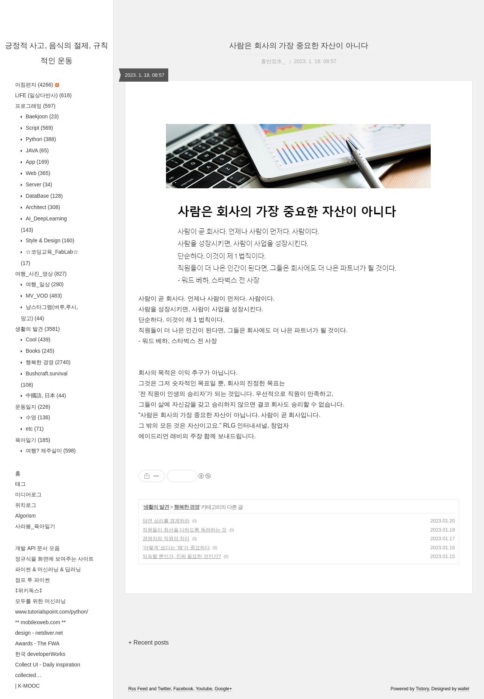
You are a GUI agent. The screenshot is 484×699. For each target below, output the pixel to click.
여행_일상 (44, 284)
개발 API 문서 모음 (37, 548)
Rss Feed (137, 688)
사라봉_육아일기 (35, 526)
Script (38, 128)
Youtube (204, 688)
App (36, 162)
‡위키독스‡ (28, 590)
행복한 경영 (47, 362)
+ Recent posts (148, 642)
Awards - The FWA (37, 643)
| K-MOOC (27, 686)
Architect (42, 207)
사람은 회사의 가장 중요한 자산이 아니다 (298, 45)
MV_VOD (43, 296)
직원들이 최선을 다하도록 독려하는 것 (184, 530)
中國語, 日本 (45, 395)
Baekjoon (41, 116)
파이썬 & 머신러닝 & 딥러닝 (48, 569)
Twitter (164, 688)
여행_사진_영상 (41, 274)
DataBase (43, 196)
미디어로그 (28, 494)
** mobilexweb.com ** (40, 622)
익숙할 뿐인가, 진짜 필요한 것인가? (182, 556)
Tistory (422, 688)
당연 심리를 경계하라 (166, 521)
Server (38, 184)
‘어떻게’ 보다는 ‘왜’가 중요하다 (176, 547)
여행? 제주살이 (50, 451)
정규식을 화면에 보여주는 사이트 (54, 559)
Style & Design (49, 240)
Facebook (183, 688)
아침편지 (37, 85)
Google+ (223, 688)
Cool (37, 339)
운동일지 (32, 407)
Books (39, 351)
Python (40, 139)
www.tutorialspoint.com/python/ (51, 612)
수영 (37, 417)
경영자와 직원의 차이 (166, 538)
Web (37, 173)
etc (33, 429)
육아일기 (32, 440)
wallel (463, 688)
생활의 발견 (37, 329)
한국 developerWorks (40, 654)
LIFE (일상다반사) (43, 95)
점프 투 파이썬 (32, 580)
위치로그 (25, 505)
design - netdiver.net (39, 633)
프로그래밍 (35, 106)
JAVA (36, 150)
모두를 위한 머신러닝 (40, 601)
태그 (20, 484)
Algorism (25, 516)
